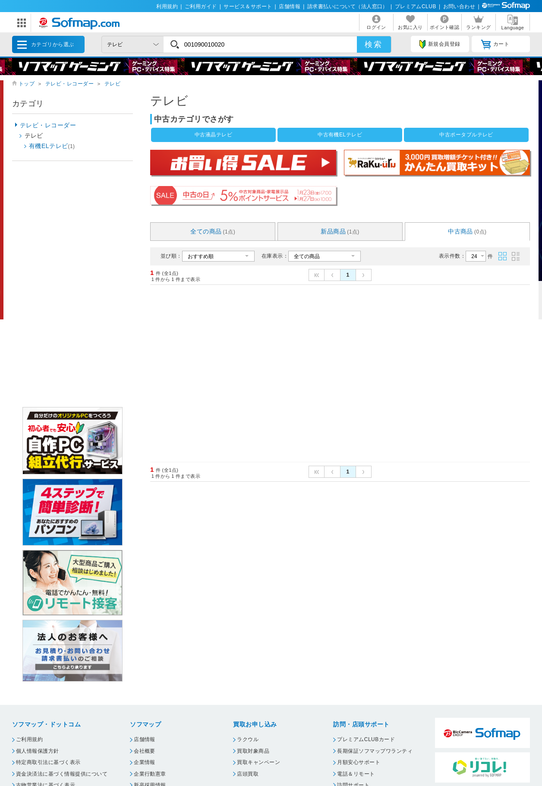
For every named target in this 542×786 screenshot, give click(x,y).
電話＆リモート (356, 774)
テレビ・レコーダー (69, 84)
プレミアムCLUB (415, 6)
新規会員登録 (439, 44)
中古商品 (467, 231)
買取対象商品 (253, 751)
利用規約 (167, 6)
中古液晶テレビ (213, 135)
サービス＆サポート (248, 6)
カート (495, 44)
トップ (27, 84)
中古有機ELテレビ (340, 135)
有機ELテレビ (52, 145)
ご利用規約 (29, 739)
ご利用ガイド (201, 6)
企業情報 (144, 762)
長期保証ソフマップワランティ (375, 751)
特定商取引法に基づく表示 (48, 762)
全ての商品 (212, 231)
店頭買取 (247, 774)
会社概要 (144, 751)
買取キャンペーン (258, 762)
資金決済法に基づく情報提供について (61, 774)
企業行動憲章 (150, 774)
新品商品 (340, 231)
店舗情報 (289, 6)
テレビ (112, 84)
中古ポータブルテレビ (466, 135)
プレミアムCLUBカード (366, 739)
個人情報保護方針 (37, 751)
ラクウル (247, 739)
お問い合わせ (459, 6)
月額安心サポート (358, 762)
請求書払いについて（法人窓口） (347, 6)
